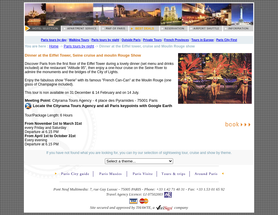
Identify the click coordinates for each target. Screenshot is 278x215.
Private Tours (152, 40)
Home (53, 46)
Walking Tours (79, 40)
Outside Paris (130, 40)
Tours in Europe (202, 40)
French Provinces (176, 40)
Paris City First (226, 40)
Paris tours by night (105, 40)
